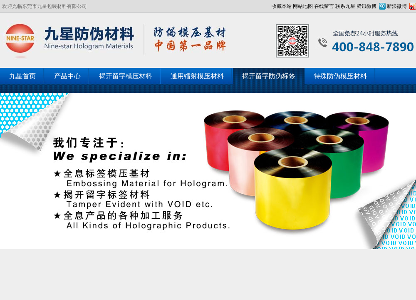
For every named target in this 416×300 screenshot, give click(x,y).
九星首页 (22, 76)
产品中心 (67, 76)
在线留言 (324, 6)
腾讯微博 (366, 6)
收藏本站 (282, 6)
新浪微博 (397, 6)
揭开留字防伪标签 (268, 76)
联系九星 (345, 6)
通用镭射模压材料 (197, 76)
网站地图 (303, 6)
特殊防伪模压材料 (340, 76)
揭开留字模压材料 (125, 76)
